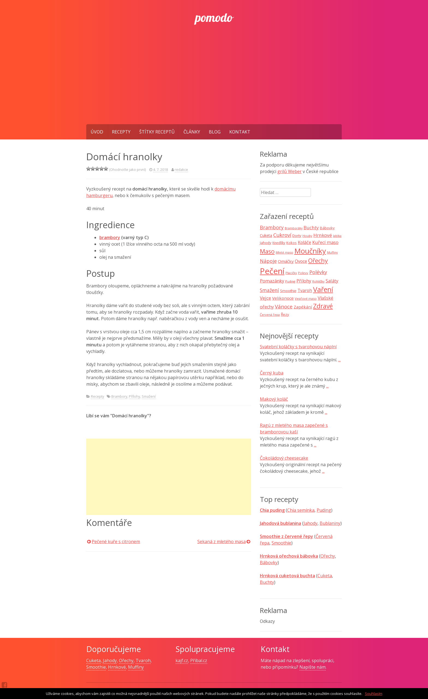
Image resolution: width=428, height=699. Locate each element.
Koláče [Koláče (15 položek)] (304, 242)
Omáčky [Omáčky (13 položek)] (286, 261)
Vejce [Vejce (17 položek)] (265, 298)
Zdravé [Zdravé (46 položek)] (323, 306)
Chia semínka (300, 510)
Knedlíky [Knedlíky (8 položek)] (278, 242)
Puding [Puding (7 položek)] (290, 281)
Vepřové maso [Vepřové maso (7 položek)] (306, 298)
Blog (215, 132)
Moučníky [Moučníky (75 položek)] (310, 251)
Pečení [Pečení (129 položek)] (272, 271)
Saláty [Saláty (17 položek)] (332, 281)
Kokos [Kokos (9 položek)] (291, 242)
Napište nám (312, 667)
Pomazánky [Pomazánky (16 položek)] (272, 281)
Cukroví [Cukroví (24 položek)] (282, 235)
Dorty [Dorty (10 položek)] (296, 235)
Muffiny (136, 667)
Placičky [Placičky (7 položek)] (291, 273)
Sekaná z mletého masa (221, 542)
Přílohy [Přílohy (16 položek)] (303, 281)
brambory (109, 237)
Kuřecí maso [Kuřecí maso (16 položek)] (325, 242)
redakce (181, 169)
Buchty (267, 582)
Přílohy (134, 396)
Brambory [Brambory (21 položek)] (272, 227)
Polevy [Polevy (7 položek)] (303, 273)
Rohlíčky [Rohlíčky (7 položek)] (318, 281)
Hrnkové (117, 667)
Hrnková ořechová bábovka (289, 556)
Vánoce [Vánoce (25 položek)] (284, 306)
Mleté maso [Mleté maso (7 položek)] (284, 252)
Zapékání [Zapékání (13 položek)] (303, 307)
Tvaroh (143, 661)
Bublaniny (330, 523)
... (339, 360)
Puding (324, 510)
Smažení (149, 396)
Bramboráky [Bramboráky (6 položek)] (293, 228)
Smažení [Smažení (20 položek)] (269, 290)
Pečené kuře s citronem (116, 542)
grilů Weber (289, 171)
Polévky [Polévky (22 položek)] (318, 272)
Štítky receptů (157, 132)
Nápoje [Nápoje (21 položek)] (268, 261)
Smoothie (281, 543)
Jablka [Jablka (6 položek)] (337, 236)
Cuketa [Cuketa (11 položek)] (266, 235)
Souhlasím (373, 693)
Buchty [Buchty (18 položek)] (311, 227)
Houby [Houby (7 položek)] (307, 236)
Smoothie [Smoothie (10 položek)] (288, 290)
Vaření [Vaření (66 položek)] (323, 289)
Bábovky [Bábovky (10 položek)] (327, 227)
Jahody (310, 523)
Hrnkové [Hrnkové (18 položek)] (322, 235)
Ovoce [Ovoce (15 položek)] (301, 261)
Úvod (97, 132)
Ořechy (327, 556)
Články (191, 132)
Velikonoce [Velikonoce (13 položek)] (283, 298)
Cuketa (324, 576)
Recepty (121, 132)
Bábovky (269, 563)
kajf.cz (182, 661)
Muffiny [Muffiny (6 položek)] (332, 252)
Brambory (119, 396)
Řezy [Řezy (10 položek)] (285, 314)
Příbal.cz (198, 661)
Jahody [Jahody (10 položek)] (265, 242)
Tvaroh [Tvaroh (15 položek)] (305, 290)
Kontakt (239, 132)
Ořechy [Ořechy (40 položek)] (318, 260)
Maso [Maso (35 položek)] (267, 251)
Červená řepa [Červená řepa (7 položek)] (270, 315)
